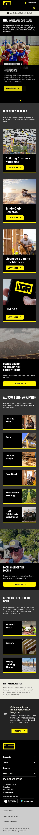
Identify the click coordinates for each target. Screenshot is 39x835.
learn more (19, 584)
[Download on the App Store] (11, 801)
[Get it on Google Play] (28, 801)
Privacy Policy (8, 811)
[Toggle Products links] (35, 757)
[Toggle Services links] (35, 768)
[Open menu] (4, 8)
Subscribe (20, 731)
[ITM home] (14, 3)
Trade (5, 762)
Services (6, 768)
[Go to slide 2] (20, 100)
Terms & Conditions (10, 822)
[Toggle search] (34, 8)
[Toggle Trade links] (35, 763)
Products (7, 757)
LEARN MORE (13, 88)
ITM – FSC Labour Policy (12, 816)
